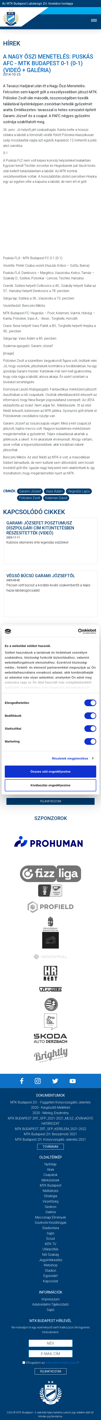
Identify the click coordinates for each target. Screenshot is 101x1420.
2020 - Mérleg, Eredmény (50, 1113)
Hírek (50, 1170)
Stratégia (50, 1196)
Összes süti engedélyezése (50, 771)
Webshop (51, 1265)
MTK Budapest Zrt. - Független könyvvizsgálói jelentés (50, 1102)
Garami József (30, 491)
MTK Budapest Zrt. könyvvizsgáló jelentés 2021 (50, 1139)
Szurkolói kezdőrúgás (51, 1223)
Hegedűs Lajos (79, 491)
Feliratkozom (50, 801)
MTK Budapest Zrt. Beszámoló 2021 (50, 1134)
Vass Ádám (54, 491)
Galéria (51, 1212)
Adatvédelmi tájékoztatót (61, 1362)
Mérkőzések (50, 1180)
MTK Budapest (50, 1185)
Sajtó (50, 1233)
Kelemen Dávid (56, 498)
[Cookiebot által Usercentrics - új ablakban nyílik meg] (78, 631)
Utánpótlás (50, 1249)
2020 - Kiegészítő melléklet (50, 1107)
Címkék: (9, 491)
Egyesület (50, 1276)
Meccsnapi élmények (50, 1217)
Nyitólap (50, 1164)
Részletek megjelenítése (70, 758)
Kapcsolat (50, 1281)
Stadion (50, 1271)
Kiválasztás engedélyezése (50, 785)
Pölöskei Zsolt (29, 498)
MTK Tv (50, 1244)
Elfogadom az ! (52, 1362)
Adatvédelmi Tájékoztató (50, 1304)
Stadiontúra (50, 1228)
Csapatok (50, 1175)
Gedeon (50, 1207)
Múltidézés (50, 1191)
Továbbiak (50, 1146)
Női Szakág (50, 1255)
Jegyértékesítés (50, 1260)
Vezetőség (50, 1201)
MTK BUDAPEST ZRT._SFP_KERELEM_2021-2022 (50, 1129)
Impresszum (50, 1299)
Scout (50, 1239)
